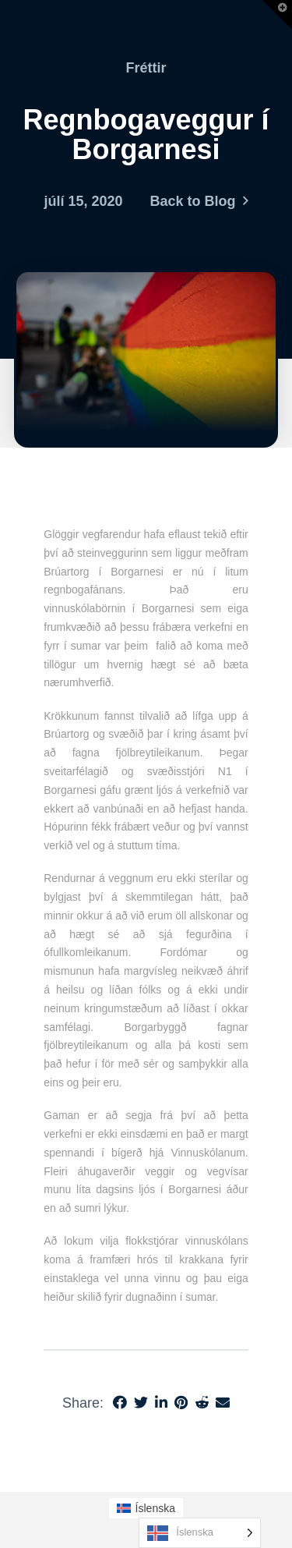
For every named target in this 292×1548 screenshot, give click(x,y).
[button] (277, 15)
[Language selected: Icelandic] (200, 1533)
